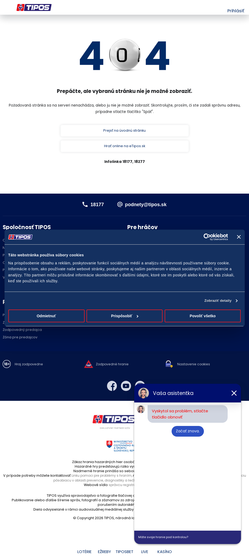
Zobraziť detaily (217, 301)
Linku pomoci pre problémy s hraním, (109, 477)
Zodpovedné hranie (113, 365)
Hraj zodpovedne (30, 365)
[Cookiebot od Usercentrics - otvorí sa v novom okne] (204, 237)
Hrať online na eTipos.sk (124, 147)
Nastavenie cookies (194, 365)
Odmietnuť (46, 316)
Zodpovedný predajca (22, 331)
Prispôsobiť (124, 316)
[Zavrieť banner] (239, 237)
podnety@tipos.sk (146, 205)
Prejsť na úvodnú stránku (124, 131)
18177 (94, 205)
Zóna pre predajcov (20, 338)
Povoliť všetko (203, 316)
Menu (6, 7)
